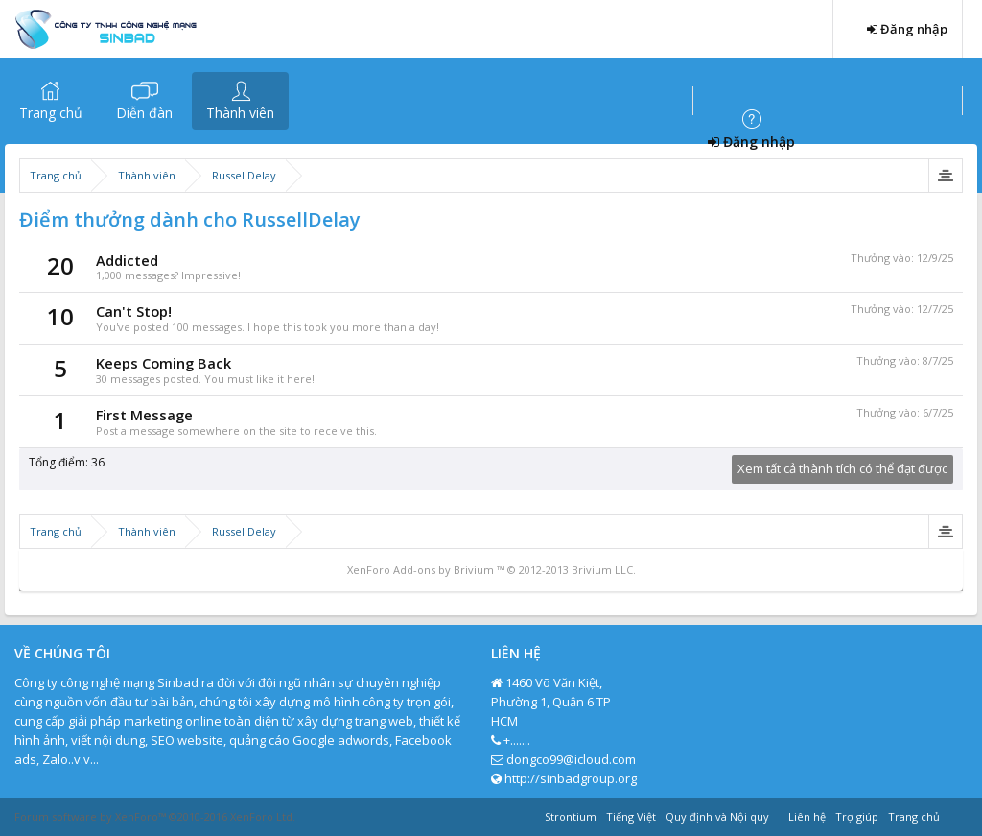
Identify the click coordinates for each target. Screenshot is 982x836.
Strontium (570, 816)
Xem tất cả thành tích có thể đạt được (842, 468)
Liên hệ (807, 816)
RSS (956, 814)
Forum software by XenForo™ (154, 816)
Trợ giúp (856, 816)
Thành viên (240, 113)
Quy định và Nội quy (717, 816)
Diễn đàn (144, 113)
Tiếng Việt (631, 816)
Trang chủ (50, 113)
